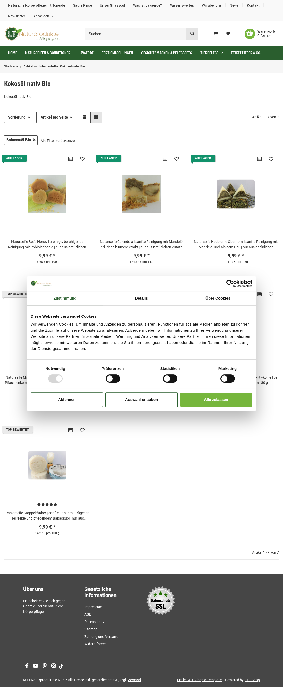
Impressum (93, 607)
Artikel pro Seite (54, 117)
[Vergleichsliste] (216, 34)
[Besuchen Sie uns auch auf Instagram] (53, 666)
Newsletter (16, 16)
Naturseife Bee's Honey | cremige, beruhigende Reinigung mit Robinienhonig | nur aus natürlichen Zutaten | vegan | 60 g (47, 245)
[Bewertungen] (47, 504)
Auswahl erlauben (141, 399)
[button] (43, 16)
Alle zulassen (216, 399)
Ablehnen (66, 399)
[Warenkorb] (259, 34)
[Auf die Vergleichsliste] (70, 159)
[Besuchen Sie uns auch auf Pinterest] (44, 666)
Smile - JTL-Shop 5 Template (199, 680)
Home (12, 53)
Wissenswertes (182, 5)
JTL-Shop (252, 680)
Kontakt (253, 5)
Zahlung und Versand (101, 636)
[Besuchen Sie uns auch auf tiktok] (61, 666)
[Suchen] (136, 34)
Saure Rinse (82, 5)
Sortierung (17, 117)
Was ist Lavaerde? (147, 5)
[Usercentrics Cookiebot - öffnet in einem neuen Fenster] (230, 283)
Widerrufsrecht (96, 644)
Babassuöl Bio (20, 140)
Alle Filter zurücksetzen (59, 141)
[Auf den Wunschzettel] (82, 159)
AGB (88, 614)
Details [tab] (141, 298)
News (234, 5)
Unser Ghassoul (112, 5)
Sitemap (90, 629)
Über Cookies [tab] (217, 298)
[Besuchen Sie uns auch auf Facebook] (26, 666)
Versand (134, 680)
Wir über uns (212, 5)
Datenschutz (94, 622)
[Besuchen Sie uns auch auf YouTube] (35, 666)
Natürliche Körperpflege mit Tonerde (36, 5)
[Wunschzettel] (228, 34)
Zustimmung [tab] (65, 298)
